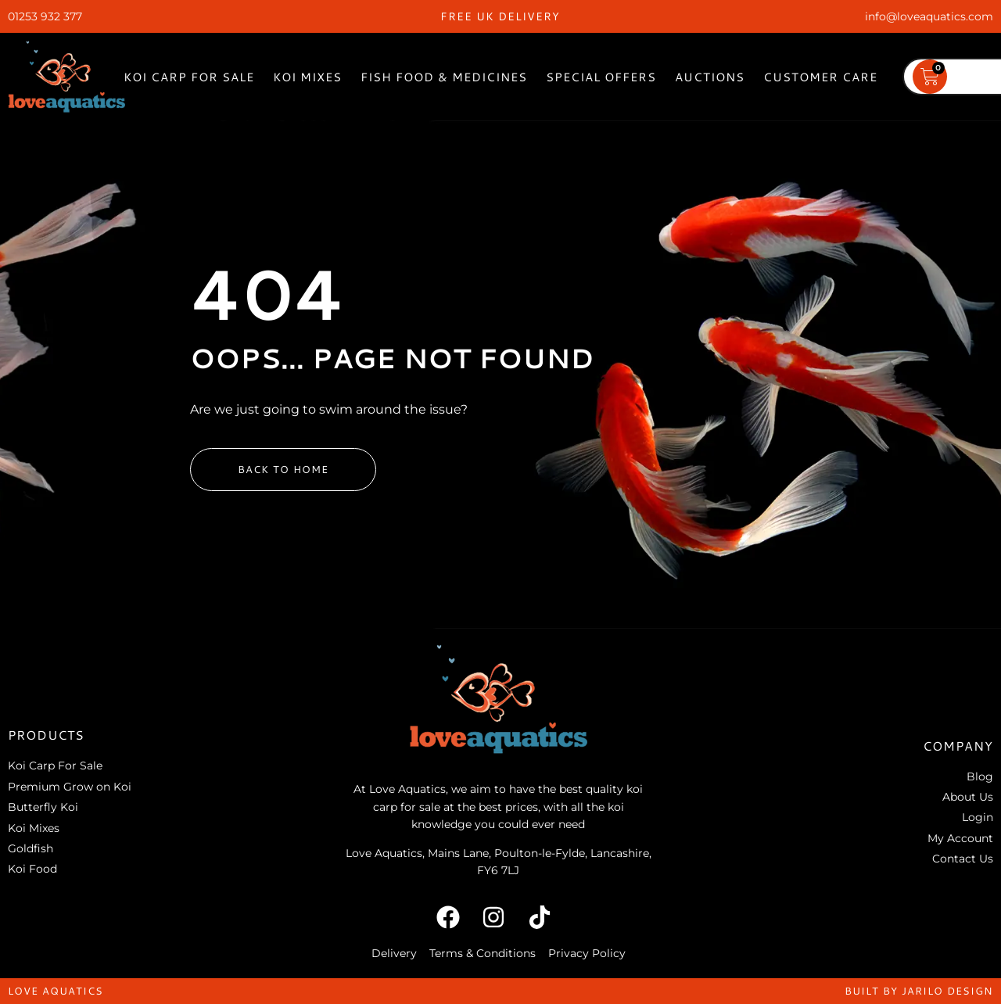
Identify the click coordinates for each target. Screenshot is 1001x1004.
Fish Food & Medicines (444, 77)
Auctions (709, 77)
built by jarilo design (919, 991)
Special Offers (601, 77)
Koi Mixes (307, 77)
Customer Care (820, 77)
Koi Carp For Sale (189, 77)
